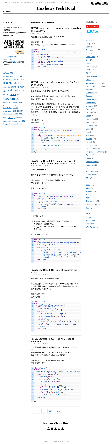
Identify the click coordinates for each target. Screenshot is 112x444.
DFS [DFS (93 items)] (5, 83)
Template (89, 191)
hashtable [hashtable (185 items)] (18, 90)
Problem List (21, 3)
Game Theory (91, 99)
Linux (88, 129)
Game (88, 96)
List (87, 132)
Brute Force (90, 57)
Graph (88, 109)
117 (50, 411)
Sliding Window (92, 175)
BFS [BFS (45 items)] (11, 73)
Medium (89, 139)
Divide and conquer (93, 83)
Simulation (90, 172)
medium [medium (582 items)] (9, 98)
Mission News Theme (49, 441)
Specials (30, 3)
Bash (88, 47)
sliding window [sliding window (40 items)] (8, 114)
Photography (91, 145)
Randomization (92, 162)
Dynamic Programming (95, 86)
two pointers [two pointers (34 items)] (7, 124)
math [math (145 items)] (13, 94)
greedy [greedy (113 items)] (20, 86)
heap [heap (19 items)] (4, 94)
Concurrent (90, 66)
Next (58, 411)
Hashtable (90, 119)
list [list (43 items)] (8, 94)
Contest (89, 70)
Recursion (90, 165)
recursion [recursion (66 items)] (7, 108)
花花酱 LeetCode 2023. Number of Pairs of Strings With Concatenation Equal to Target (53, 162)
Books (60, 3)
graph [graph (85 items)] (13, 87)
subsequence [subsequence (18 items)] (7, 121)
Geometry (90, 106)
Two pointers (91, 201)
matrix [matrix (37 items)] (19, 94)
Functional (90, 93)
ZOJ (87, 208)
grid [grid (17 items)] (4, 91)
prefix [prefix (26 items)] (20, 102)
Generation (90, 103)
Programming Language (95, 152)
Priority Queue (91, 149)
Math (88, 135)
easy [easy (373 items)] (16, 82)
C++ (87, 60)
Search (89, 168)
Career (88, 63)
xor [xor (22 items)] (21, 124)
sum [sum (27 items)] (19, 121)
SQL (87, 181)
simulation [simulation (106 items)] (18, 110)
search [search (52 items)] (15, 108)
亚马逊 (16, 62)
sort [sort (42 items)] (16, 114)
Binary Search (91, 50)
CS (87, 73)
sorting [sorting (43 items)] (21, 114)
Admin (88, 40)
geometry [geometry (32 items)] (6, 87)
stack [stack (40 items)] (5, 117)
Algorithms (38, 3)
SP (87, 178)
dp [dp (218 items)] (10, 82)
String (88, 188)
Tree (87, 194)
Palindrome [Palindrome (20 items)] (6, 102)
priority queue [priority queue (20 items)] (16, 105)
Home (14, 3)
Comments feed (92, 224)
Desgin (88, 80)
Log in (88, 217)
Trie (87, 198)
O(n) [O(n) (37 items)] (17, 99)
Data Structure (50, 3)
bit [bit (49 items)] (18, 76)
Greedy (89, 112)
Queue (88, 158)
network (89, 142)
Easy (88, 89)
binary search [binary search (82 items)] (9, 76)
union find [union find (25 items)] (16, 124)
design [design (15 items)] (22, 79)
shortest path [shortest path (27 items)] (7, 111)
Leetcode (89, 126)
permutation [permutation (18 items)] (14, 102)
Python (88, 155)
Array (88, 44)
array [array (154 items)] (6, 73)
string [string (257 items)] (11, 117)
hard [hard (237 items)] (9, 90)
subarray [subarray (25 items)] (19, 117)
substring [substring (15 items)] (14, 121)
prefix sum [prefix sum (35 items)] (7, 105)
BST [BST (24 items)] (21, 76)
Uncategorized (91, 204)
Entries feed (90, 221)
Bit (87, 53)
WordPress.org (92, 227)
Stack (88, 185)
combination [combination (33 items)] (7, 79)
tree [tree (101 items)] (23, 121)
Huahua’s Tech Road (56, 8)
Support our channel (71, 3)
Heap (88, 122)
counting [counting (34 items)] (16, 79)
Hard (88, 116)
